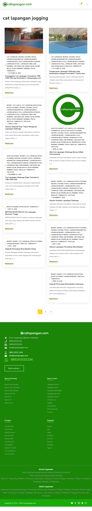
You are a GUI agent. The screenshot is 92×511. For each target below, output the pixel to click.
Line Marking (68, 140)
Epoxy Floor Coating (11, 384)
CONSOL (50, 436)
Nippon (49, 448)
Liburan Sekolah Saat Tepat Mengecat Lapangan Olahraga (21, 128)
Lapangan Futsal (13, 64)
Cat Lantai (68, 128)
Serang (70, 478)
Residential (75, 142)
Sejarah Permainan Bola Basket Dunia (20, 249)
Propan (49, 426)
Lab (45, 492)
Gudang (67, 489)
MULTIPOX (8, 429)
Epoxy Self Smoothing (12, 387)
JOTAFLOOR (9, 436)
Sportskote (24, 207)
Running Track (29, 68)
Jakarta (4, 478)
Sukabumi (86, 478)
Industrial (5, 489)
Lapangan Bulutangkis (31, 61)
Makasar (45, 481)
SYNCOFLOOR (10, 432)
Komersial (32, 489)
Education (65, 131)
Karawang (38, 478)
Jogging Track (30, 57)
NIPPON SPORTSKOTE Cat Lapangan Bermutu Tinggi (20, 213)
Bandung (37, 481)
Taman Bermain (52, 409)
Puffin (49, 432)
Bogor (63, 478)
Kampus (57, 492)
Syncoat (50, 442)
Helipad (21, 57)
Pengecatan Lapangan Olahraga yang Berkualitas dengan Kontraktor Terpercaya (66, 72)
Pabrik (60, 489)
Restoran (38, 492)
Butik (50, 492)
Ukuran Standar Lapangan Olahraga (63, 200)
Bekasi (21, 478)
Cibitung (47, 478)
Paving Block (59, 66)
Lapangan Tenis (26, 64)
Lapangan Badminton (15, 59)
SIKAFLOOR (9, 439)
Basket (60, 128)
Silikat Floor (9, 403)
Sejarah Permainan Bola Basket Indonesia (32, 287)
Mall (5, 492)
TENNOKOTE (9, 442)
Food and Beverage (18, 489)
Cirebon (56, 478)
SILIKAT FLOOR (10, 448)
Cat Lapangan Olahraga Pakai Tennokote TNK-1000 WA (22, 178)
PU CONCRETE (10, 451)
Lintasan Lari (19, 66)
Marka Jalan (29, 66)
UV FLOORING (10, 454)
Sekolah (68, 66)
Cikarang (29, 478)
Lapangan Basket (30, 59)
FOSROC (50, 445)
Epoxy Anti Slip (10, 394)
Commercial (55, 131)
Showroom (12, 492)
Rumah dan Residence (47, 489)
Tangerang (12, 478)
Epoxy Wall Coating (11, 391)
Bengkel (29, 492)
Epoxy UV (8, 400)
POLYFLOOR (9, 426)
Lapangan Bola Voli (14, 61)
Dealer (22, 492)
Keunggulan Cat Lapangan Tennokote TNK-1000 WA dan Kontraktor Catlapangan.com (23, 77)
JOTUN (49, 439)
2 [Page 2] (45, 312)
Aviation (54, 128)
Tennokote (11, 71)
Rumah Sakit (85, 489)
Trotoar (54, 147)
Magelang (55, 481)
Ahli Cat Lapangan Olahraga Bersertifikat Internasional (66, 153)
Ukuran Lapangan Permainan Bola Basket (66, 249)
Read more (9, 93)
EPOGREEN (9, 445)
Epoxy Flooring (75, 131)
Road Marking (17, 68)
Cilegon (78, 478)
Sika (48, 429)
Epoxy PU (8, 397)
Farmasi (75, 489)
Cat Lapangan (12, 57)
